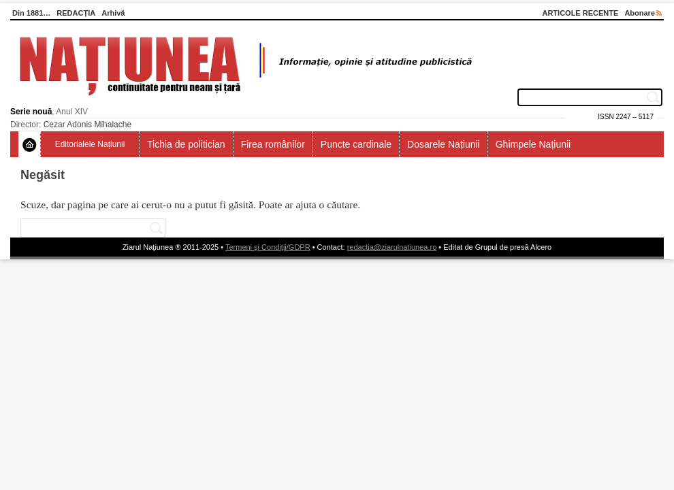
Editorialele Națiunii (90, 144)
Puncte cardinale (356, 144)
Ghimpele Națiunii (533, 144)
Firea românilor (273, 144)
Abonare (643, 13)
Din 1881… (31, 13)
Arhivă (113, 13)
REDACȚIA (76, 13)
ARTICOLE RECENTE (580, 13)
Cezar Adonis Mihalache (87, 124)
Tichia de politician (186, 144)
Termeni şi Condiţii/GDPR (267, 247)
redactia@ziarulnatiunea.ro (392, 247)
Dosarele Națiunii (443, 144)
